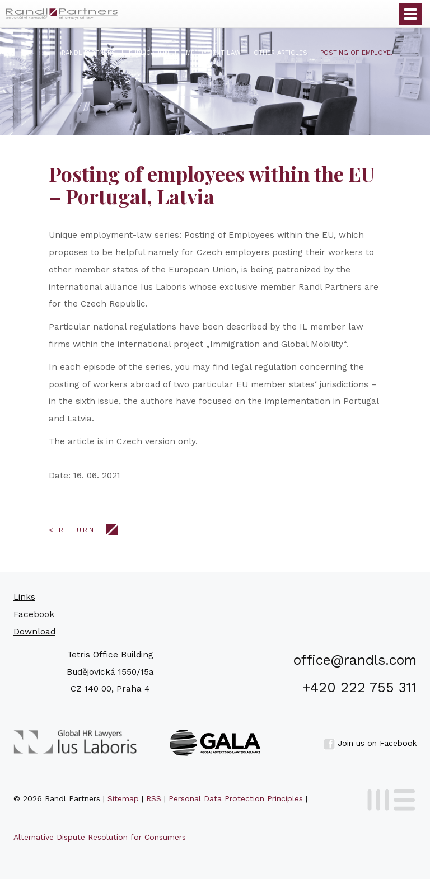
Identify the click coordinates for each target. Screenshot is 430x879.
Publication (149, 53)
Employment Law (211, 53)
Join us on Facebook (370, 743)
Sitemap (123, 798)
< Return (72, 530)
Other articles (280, 53)
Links (24, 597)
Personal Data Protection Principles (236, 798)
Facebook (33, 614)
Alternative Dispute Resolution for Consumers (99, 837)
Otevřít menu (410, 14)
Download (34, 632)
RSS (153, 798)
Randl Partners (89, 53)
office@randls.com (355, 660)
